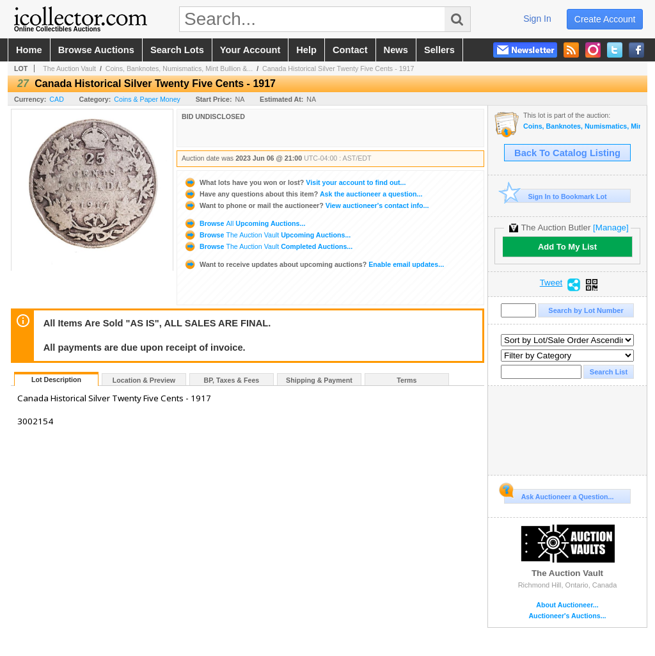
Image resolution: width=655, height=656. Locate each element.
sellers (439, 50)
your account (250, 50)
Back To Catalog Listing (567, 153)
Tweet (551, 282)
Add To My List (567, 247)
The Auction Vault (69, 68)
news (396, 50)
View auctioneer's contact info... (306, 205)
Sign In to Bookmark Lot (555, 196)
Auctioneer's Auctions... (567, 616)
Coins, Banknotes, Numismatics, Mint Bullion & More (581, 126)
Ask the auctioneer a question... (303, 194)
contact (350, 50)
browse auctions (96, 50)
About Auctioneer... (567, 605)
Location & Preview (144, 380)
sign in (537, 18)
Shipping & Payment (319, 380)
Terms (406, 380)
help (306, 50)
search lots (177, 50)
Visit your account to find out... (295, 182)
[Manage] (610, 227)
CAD (56, 99)
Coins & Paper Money (147, 99)
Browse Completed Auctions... (268, 246)
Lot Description (56, 379)
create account (605, 19)
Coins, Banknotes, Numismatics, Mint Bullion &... (179, 68)
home (29, 50)
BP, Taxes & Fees (232, 380)
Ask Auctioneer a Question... (558, 494)
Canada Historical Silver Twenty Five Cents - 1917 (338, 68)
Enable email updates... (314, 264)
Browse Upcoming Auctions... (244, 223)
